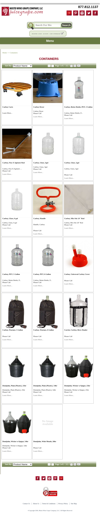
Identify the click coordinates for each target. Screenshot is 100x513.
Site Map (74, 503)
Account (45, 33)
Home (4, 53)
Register (34, 33)
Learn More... (7, 113)
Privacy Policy (63, 503)
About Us (36, 503)
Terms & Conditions (49, 503)
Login (40, 33)
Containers (14, 53)
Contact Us (26, 503)
